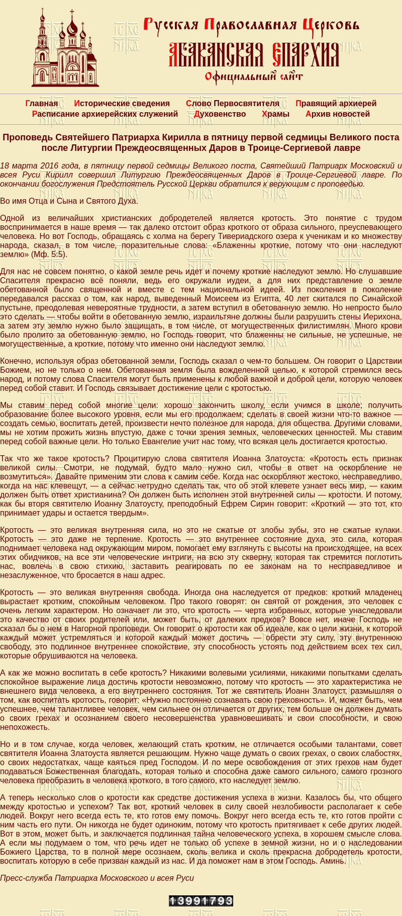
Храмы (275, 114)
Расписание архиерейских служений (105, 114)
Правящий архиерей (335, 103)
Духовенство (220, 114)
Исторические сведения (122, 103)
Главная (41, 103)
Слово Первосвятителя (232, 103)
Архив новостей (338, 114)
